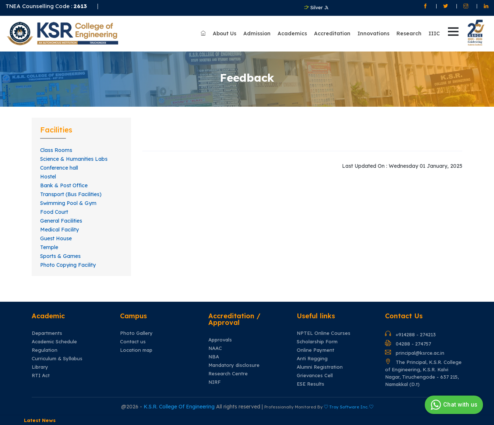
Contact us (133, 341)
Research (408, 33)
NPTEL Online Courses (323, 333)
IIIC (434, 33)
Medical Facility (59, 229)
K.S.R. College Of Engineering (180, 406)
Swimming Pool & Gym (68, 203)
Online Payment (315, 350)
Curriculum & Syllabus (57, 358)
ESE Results (310, 384)
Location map (136, 350)
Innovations (373, 33)
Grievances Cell (315, 375)
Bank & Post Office (64, 185)
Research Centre (228, 373)
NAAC (215, 348)
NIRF (214, 382)
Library (40, 367)
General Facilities (61, 220)
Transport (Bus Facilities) (71, 194)
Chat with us (452, 404)
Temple (49, 247)
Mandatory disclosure (234, 365)
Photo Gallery (136, 333)
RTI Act (41, 375)
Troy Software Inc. (348, 407)
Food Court (54, 212)
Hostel (48, 176)
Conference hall (59, 167)
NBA (213, 356)
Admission (257, 33)
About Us (224, 33)
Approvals (220, 339)
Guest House (56, 238)
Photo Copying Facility (68, 265)
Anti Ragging (312, 358)
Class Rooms (56, 150)
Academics (292, 33)
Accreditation (332, 33)
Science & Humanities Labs (73, 159)
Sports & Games (60, 256)
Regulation (44, 350)
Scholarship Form (317, 341)
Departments (47, 333)
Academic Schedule (54, 341)
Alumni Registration (320, 367)
